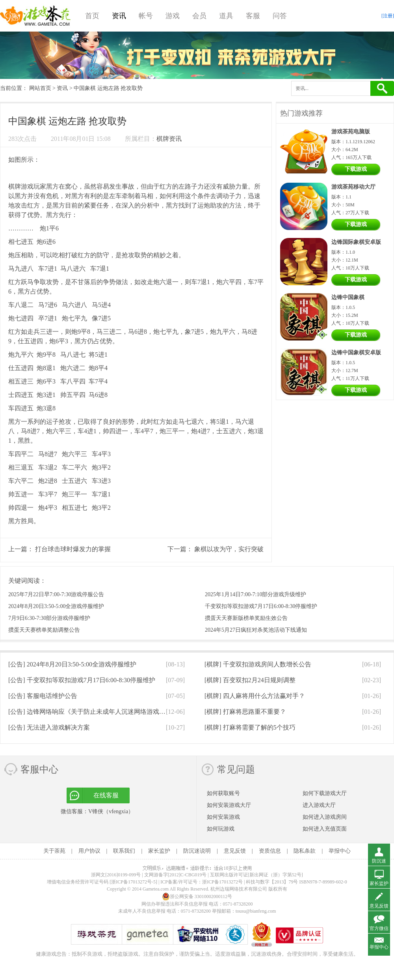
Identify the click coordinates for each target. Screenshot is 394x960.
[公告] (72, 664)
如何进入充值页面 (325, 829)
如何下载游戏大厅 (325, 793)
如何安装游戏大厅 (229, 805)
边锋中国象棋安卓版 (356, 353)
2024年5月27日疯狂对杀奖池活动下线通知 (256, 630)
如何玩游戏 (220, 829)
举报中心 (340, 851)
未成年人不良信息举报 (142, 911)
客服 (253, 16)
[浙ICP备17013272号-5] (133, 882)
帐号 (146, 16)
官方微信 (379, 928)
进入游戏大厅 (319, 805)
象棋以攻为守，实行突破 (229, 549)
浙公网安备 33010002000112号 (197, 896)
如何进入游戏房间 (325, 817)
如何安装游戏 (223, 817)
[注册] (387, 16)
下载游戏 (356, 169)
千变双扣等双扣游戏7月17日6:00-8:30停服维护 (261, 606)
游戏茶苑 (35, 16)
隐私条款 (305, 851)
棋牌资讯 (169, 138)
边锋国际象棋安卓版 (356, 242)
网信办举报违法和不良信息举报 (174, 904)
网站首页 (40, 88)
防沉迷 (379, 861)
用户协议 (89, 851)
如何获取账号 (223, 793)
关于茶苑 (54, 851)
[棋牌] (257, 664)
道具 (226, 16)
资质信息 (270, 851)
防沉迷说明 (197, 851)
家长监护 (159, 851)
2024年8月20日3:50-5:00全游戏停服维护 (56, 606)
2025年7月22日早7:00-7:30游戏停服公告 (56, 594)
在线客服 (106, 795)
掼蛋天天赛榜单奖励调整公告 (44, 630)
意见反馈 (235, 851)
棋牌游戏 (20, 186)
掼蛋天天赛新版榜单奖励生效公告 (246, 618)
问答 (280, 16)
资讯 (119, 16)
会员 (199, 16)
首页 (92, 16)
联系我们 (124, 851)
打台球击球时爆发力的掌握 (73, 549)
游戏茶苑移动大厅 (353, 187)
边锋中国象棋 (347, 297)
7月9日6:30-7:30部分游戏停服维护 (49, 618)
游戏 (172, 16)
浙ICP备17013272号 (222, 882)
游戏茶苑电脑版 (350, 132)
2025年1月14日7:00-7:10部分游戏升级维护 (255, 594)
